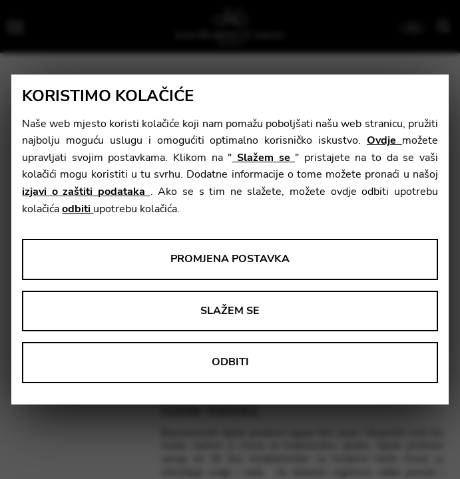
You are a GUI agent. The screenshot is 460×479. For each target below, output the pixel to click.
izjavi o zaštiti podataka (86, 191)
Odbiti (230, 362)
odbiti (77, 209)
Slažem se (263, 157)
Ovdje (384, 140)
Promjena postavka (230, 258)
